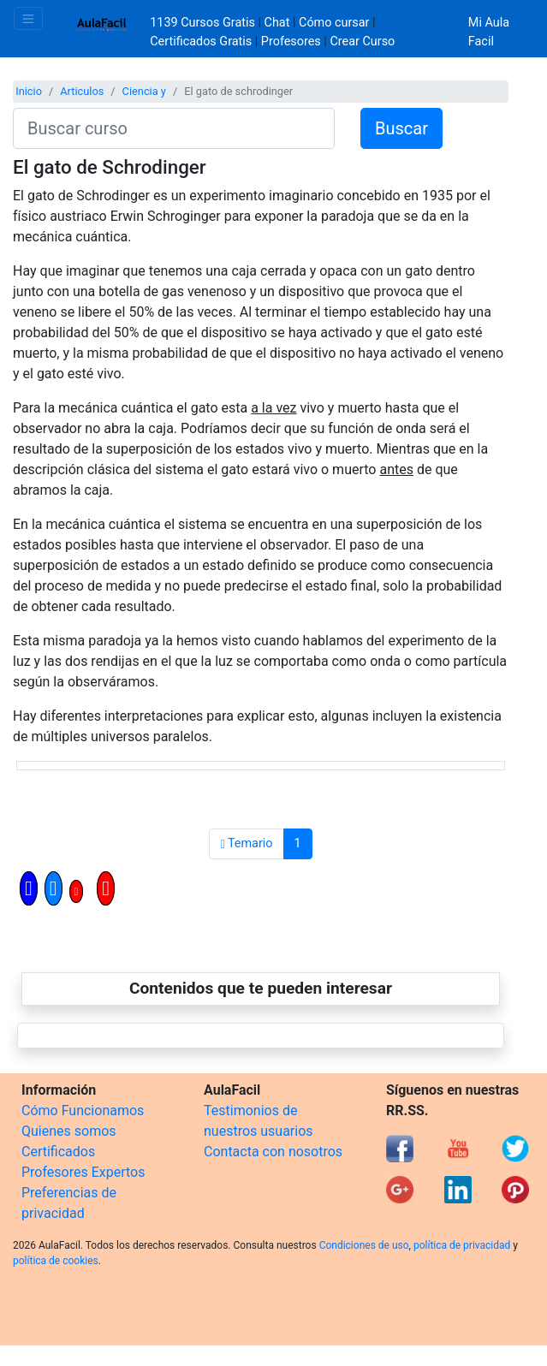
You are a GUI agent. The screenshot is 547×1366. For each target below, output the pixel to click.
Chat (277, 22)
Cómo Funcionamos (82, 1110)
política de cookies (55, 1261)
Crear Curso (362, 41)
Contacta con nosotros (273, 1151)
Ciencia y (144, 91)
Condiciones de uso (364, 1245)
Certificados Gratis (201, 41)
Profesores (291, 41)
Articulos (82, 91)
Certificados (58, 1151)
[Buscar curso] (174, 128)
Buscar (401, 128)
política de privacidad (461, 1245)
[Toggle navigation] (28, 18)
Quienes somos (68, 1131)
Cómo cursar (334, 22)
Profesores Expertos (83, 1172)
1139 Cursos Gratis (204, 22)
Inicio (28, 91)
